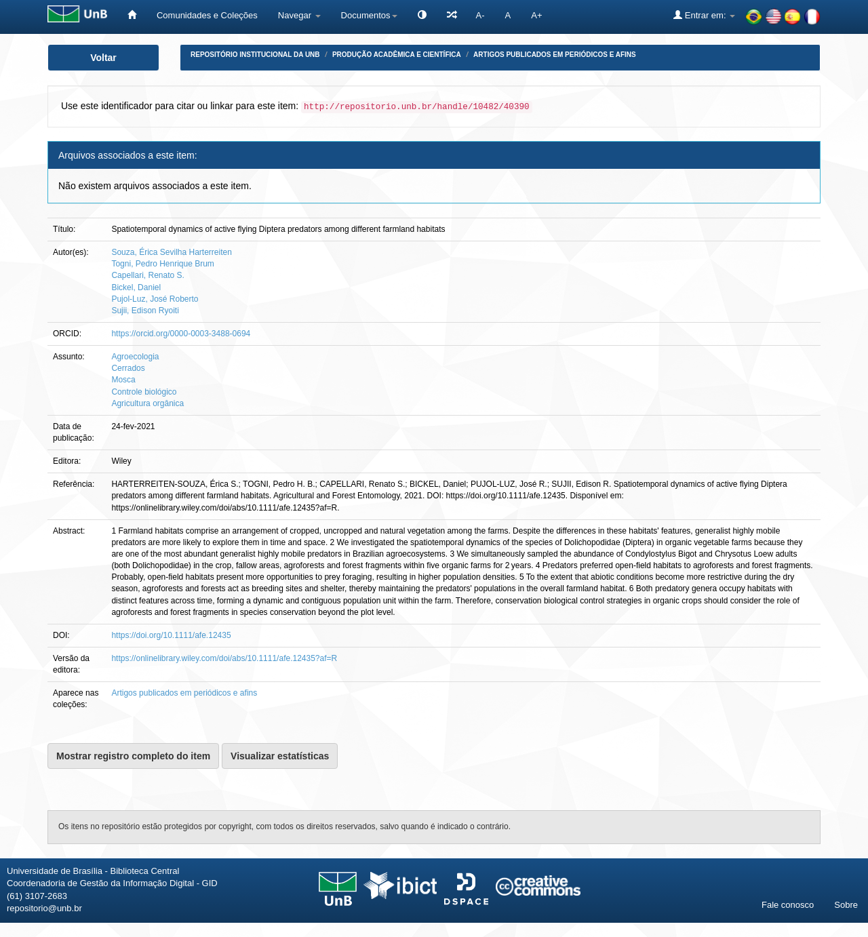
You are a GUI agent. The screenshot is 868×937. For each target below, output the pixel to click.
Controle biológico (143, 392)
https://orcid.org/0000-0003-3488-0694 (180, 333)
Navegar (299, 15)
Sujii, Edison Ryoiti (144, 310)
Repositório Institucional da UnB (255, 54)
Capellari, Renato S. (147, 275)
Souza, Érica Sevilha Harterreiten (171, 252)
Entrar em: (704, 14)
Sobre (846, 905)
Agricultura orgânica (147, 403)
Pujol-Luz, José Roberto (154, 299)
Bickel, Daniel (136, 287)
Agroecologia (135, 356)
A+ (536, 15)
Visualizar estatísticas (280, 756)
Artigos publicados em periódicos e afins (554, 54)
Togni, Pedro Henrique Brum (162, 263)
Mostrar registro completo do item (133, 756)
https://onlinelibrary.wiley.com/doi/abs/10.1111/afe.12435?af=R (224, 658)
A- (480, 15)
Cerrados (127, 368)
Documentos (369, 15)
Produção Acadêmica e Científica (396, 54)
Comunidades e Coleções (207, 15)
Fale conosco (788, 905)
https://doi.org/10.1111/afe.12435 (171, 635)
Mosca (123, 379)
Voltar (103, 57)
